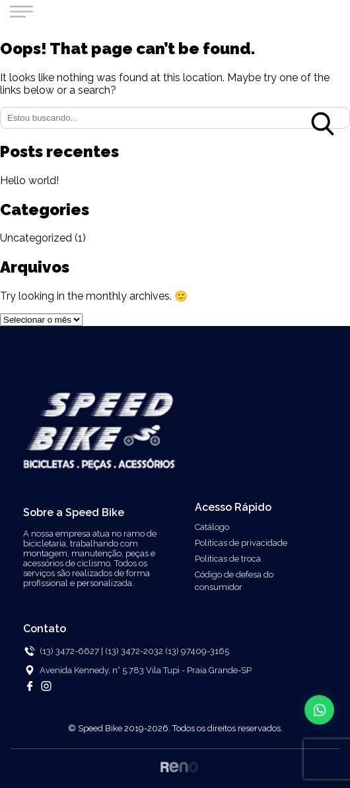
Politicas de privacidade (241, 543)
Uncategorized (36, 238)
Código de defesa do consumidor (234, 581)
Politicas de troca (228, 559)
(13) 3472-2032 (135, 651)
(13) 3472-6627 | (71, 651)
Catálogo (212, 527)
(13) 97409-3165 (197, 651)
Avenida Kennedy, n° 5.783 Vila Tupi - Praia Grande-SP (146, 670)
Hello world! (29, 180)
